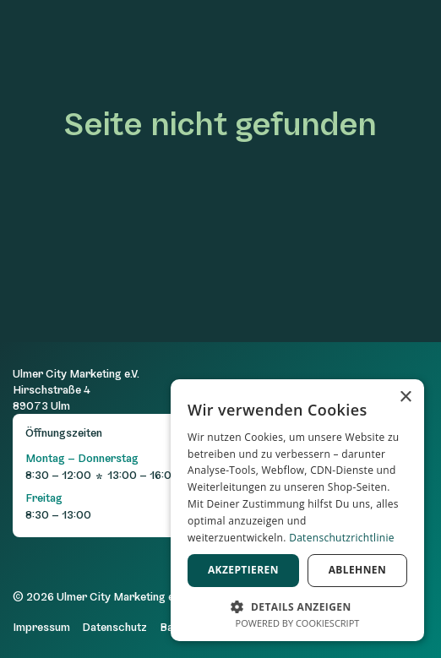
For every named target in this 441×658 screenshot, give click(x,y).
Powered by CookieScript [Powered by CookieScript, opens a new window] (298, 623)
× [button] (405, 397)
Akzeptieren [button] (243, 570)
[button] (297, 605)
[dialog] (297, 510)
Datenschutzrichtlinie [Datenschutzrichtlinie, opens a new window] (342, 537)
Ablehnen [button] (357, 570)
